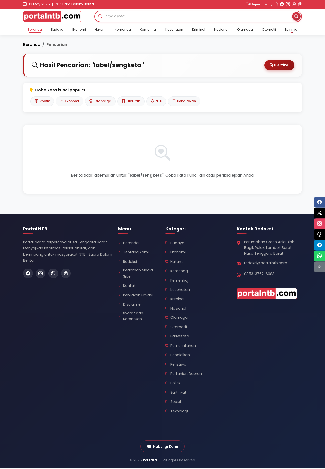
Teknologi (176, 411)
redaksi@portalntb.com (265, 263)
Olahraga (245, 29)
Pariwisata (177, 336)
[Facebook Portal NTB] (282, 4)
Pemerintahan (180, 346)
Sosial (173, 402)
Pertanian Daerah (183, 374)
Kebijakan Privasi (135, 295)
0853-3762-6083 (259, 274)
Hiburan (136, 102)
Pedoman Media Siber (135, 273)
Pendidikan (193, 102)
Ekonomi (79, 29)
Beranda (35, 29)
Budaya (57, 29)
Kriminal (198, 29)
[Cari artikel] (198, 16)
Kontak (127, 286)
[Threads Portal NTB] (300, 4)
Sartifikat (175, 393)
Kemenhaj (148, 29)
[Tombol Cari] (296, 16)
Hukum (100, 29)
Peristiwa (175, 364)
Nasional (221, 29)
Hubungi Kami (162, 447)
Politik (42, 102)
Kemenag (123, 29)
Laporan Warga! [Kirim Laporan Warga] (262, 4)
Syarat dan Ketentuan (130, 316)
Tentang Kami (133, 252)
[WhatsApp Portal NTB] (294, 4)
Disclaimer (130, 305)
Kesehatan (174, 29)
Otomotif (269, 29)
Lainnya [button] (291, 29)
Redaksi (127, 262)
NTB (163, 102)
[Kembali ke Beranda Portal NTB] (55, 16)
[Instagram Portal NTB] (288, 4)
